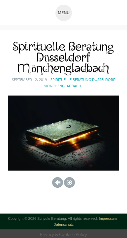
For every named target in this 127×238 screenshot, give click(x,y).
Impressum (108, 218)
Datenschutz (63, 224)
